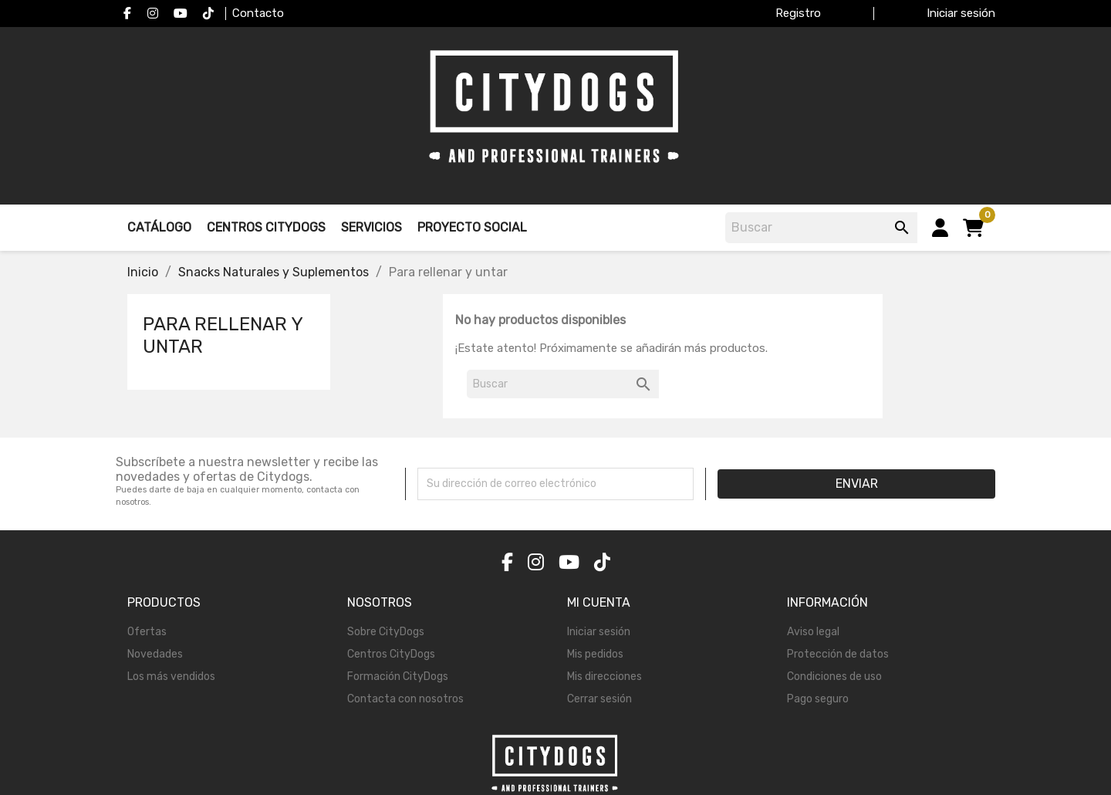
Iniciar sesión (598, 631)
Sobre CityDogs (385, 631)
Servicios (371, 227)
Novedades (155, 654)
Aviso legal (813, 631)
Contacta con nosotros (405, 698)
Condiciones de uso (834, 676)
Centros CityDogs (391, 654)
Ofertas (147, 631)
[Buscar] (823, 227)
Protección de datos (838, 654)
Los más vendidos (171, 676)
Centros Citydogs (266, 227)
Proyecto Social (472, 227)
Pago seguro (818, 698)
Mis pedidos (595, 654)
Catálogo (159, 227)
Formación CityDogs (397, 676)
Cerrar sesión (599, 698)
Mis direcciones (604, 676)
